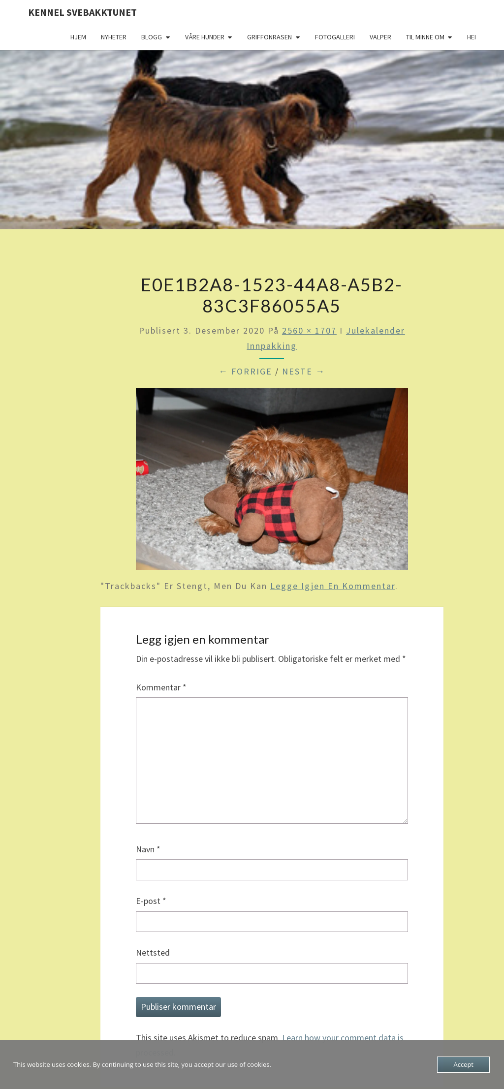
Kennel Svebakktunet (82, 12)
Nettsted (153, 952)
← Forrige (245, 371)
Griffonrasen (269, 36)
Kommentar (161, 687)
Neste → (303, 371)
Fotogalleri (335, 36)
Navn (148, 849)
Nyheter (113, 36)
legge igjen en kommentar (332, 585)
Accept (463, 1064)
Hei (471, 36)
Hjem (78, 36)
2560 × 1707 (309, 330)
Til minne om (425, 36)
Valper (380, 36)
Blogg (151, 36)
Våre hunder (204, 36)
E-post (151, 900)
